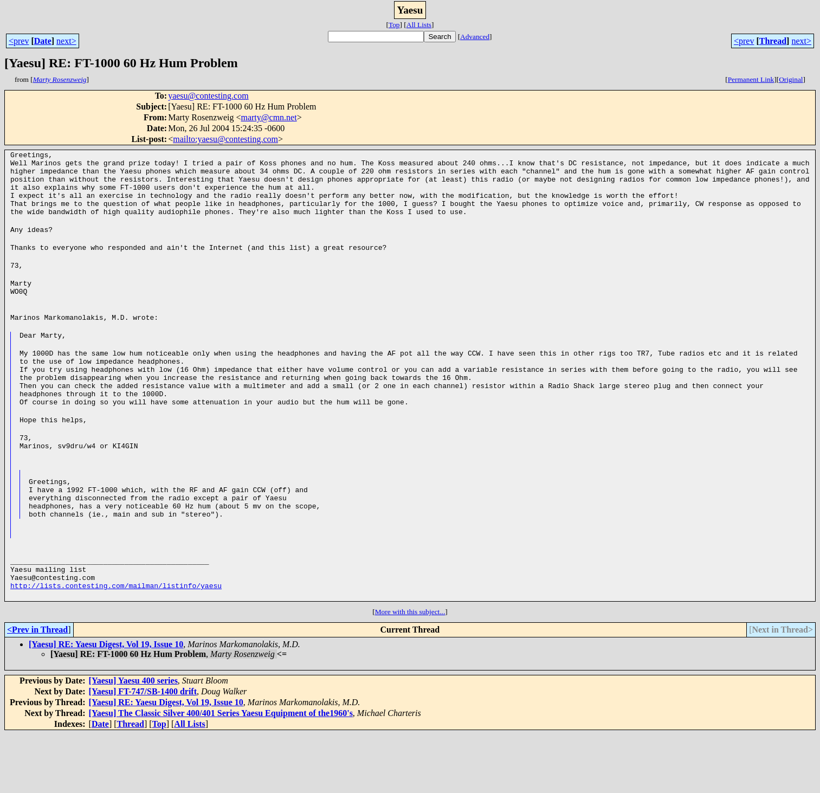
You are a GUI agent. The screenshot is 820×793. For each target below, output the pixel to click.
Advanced (474, 37)
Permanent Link (751, 79)
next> (66, 41)
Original (791, 79)
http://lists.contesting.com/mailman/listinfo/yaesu (116, 644)
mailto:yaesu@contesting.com (225, 139)
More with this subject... (410, 670)
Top (394, 25)
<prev (19, 41)
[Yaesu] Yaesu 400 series (133, 739)
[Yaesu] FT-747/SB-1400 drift (143, 750)
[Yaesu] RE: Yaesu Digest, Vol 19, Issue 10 (106, 702)
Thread (772, 41)
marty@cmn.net (268, 117)
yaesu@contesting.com (208, 95)
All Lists (418, 25)
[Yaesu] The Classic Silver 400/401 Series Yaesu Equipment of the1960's (221, 771)
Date (42, 41)
